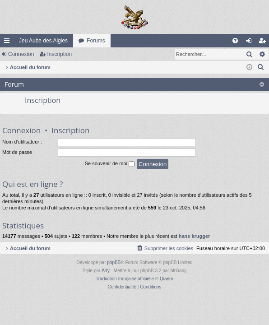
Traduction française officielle (125, 278)
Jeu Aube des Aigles (43, 40)
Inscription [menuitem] (264, 42)
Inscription (59, 54)
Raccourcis (9, 42)
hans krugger (194, 236)
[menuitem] (235, 40)
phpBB (114, 262)
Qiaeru (166, 278)
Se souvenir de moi (109, 164)
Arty (106, 270)
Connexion (21, 54)
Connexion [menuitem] (250, 42)
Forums (96, 40)
